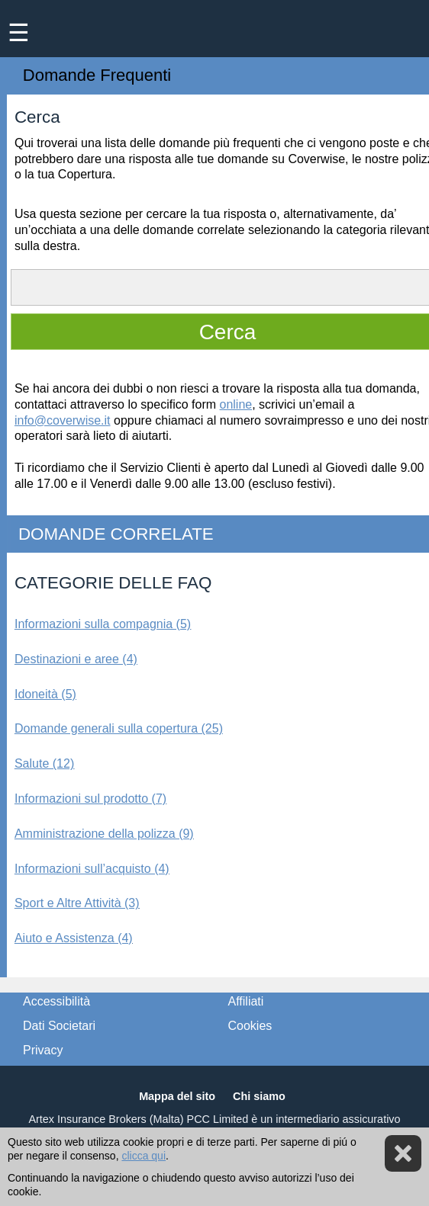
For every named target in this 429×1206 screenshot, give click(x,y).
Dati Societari (59, 1025)
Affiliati (246, 1001)
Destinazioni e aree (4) (76, 659)
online (236, 404)
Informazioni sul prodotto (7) (90, 798)
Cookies (250, 1025)
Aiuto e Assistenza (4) (74, 938)
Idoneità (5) (45, 694)
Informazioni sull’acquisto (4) (92, 868)
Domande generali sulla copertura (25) (119, 728)
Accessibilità (56, 1001)
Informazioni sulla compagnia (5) (103, 623)
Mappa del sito (177, 1096)
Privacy (43, 1050)
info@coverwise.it (63, 420)
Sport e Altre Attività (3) (77, 902)
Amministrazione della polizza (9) (104, 833)
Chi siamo (259, 1096)
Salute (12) (44, 763)
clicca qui (143, 1156)
